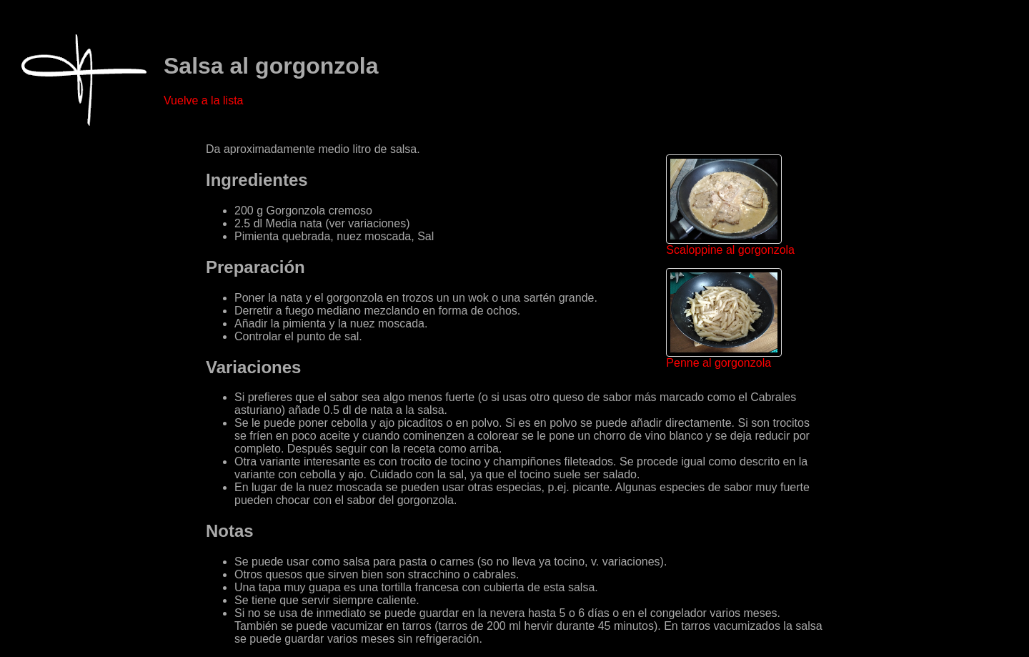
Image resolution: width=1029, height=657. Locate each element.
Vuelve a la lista (203, 100)
